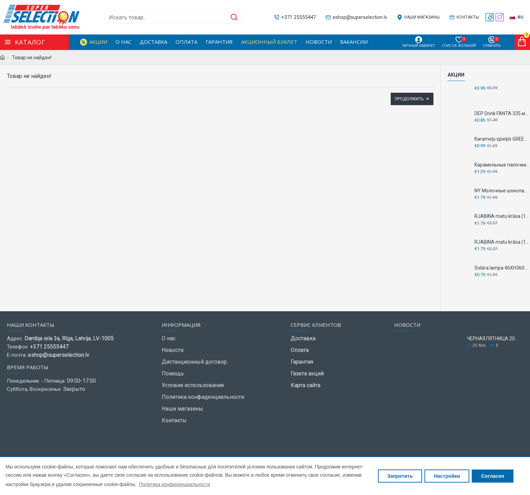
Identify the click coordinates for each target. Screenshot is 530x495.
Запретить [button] (400, 476)
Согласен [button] (492, 476)
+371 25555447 (49, 346)
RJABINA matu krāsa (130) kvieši (502, 242)
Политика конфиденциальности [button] (174, 484)
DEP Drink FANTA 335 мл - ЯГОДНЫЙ (502, 113)
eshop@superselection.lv (58, 355)
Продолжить (409, 99)
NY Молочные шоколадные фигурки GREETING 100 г (502, 190)
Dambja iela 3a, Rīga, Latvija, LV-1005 (69, 338)
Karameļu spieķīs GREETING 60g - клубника (502, 139)
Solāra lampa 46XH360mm (502, 268)
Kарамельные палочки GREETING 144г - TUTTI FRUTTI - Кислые (502, 165)
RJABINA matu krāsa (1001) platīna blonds (502, 216)
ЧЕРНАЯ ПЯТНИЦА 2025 (493, 338)
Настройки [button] (447, 476)
